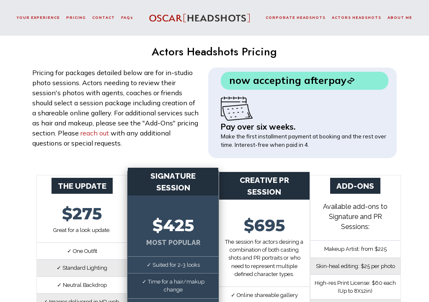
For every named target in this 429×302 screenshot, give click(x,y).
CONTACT (103, 18)
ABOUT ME (400, 18)
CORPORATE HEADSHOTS (296, 18)
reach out (94, 133)
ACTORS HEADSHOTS (356, 18)
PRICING (76, 18)
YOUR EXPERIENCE (38, 18)
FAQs (127, 18)
